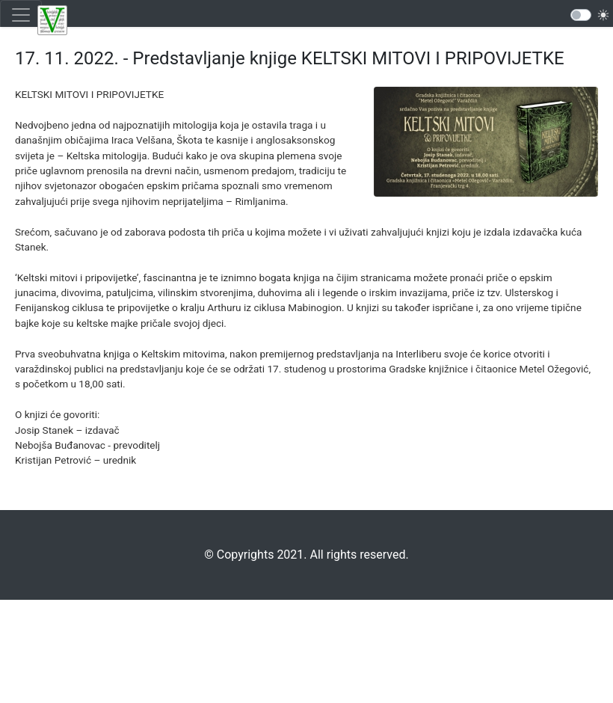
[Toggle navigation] (21, 15)
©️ (209, 554)
